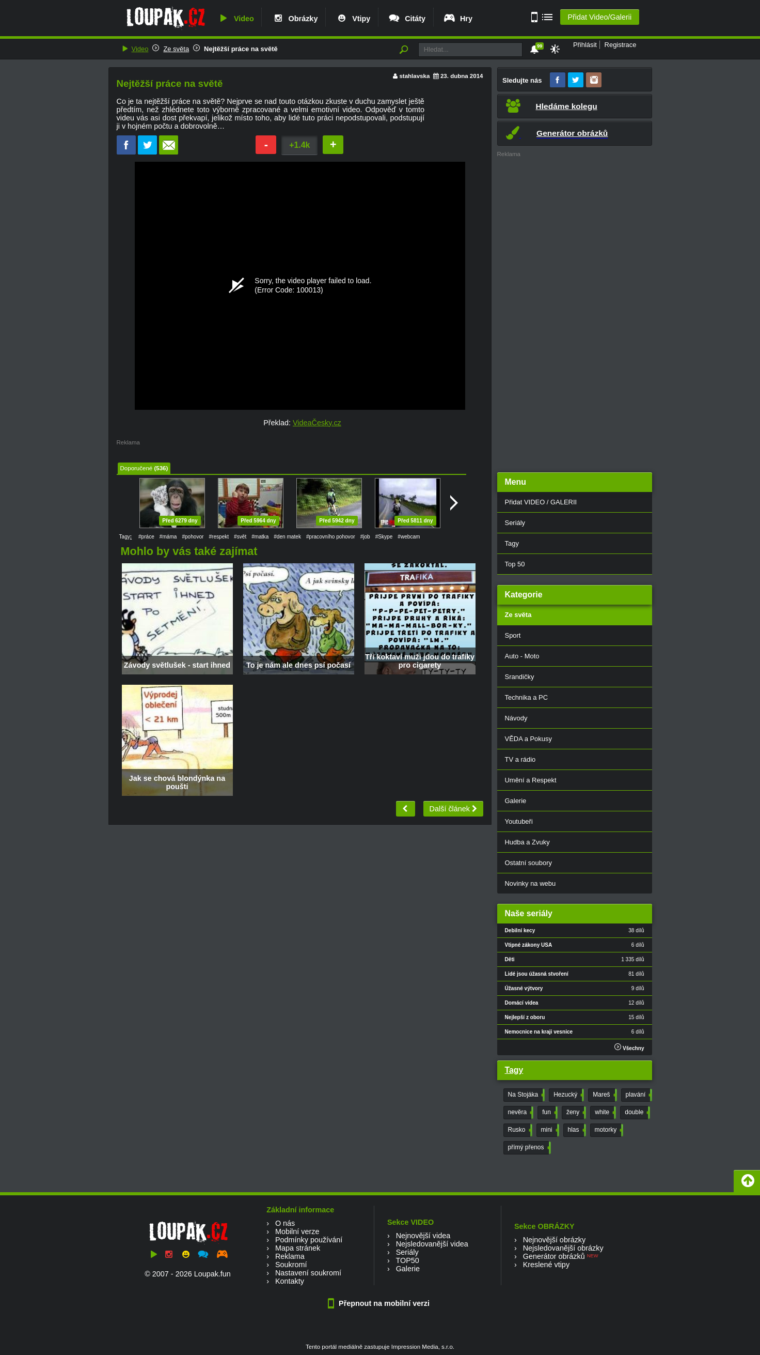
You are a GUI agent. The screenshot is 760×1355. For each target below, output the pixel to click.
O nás (285, 1223)
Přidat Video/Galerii (599, 17)
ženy (575, 1112)
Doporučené (136, 468)
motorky (608, 1130)
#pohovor (192, 537)
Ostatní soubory (528, 863)
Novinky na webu (530, 883)
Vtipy (352, 18)
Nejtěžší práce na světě (241, 49)
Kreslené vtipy (546, 1264)
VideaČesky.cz (317, 423)
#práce (146, 537)
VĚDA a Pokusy (528, 739)
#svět (240, 537)
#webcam (409, 537)
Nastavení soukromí (308, 1273)
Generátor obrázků (554, 1256)
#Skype (384, 537)
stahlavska (414, 76)
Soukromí (291, 1264)
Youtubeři (519, 821)
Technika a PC (526, 697)
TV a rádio (520, 759)
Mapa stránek (297, 1248)
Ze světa (176, 49)
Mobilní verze (297, 1231)
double (636, 1112)
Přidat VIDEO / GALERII (541, 502)
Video (235, 18)
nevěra (520, 1112)
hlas (576, 1130)
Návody (516, 718)
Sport (513, 635)
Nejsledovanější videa (432, 1244)
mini (549, 1130)
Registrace (621, 45)
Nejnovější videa (423, 1235)
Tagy (512, 543)
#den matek (287, 537)
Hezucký (567, 1095)
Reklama (290, 1256)
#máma (168, 537)
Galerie (516, 801)
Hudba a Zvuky (527, 842)
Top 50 (515, 564)
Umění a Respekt (531, 780)
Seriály (515, 523)
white (604, 1112)
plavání (638, 1095)
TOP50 (407, 1260)
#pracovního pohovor (330, 537)
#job (365, 537)
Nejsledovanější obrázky (563, 1248)
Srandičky (519, 677)
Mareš (603, 1095)
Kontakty (289, 1281)
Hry (457, 18)
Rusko (519, 1130)
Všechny (629, 1047)
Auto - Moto (522, 656)
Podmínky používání (308, 1240)
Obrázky (295, 18)
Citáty (406, 18)
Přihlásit (585, 45)
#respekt (219, 537)
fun (549, 1112)
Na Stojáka (525, 1095)
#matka (259, 537)
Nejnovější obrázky (554, 1240)
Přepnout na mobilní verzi (380, 1303)
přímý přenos (528, 1148)
